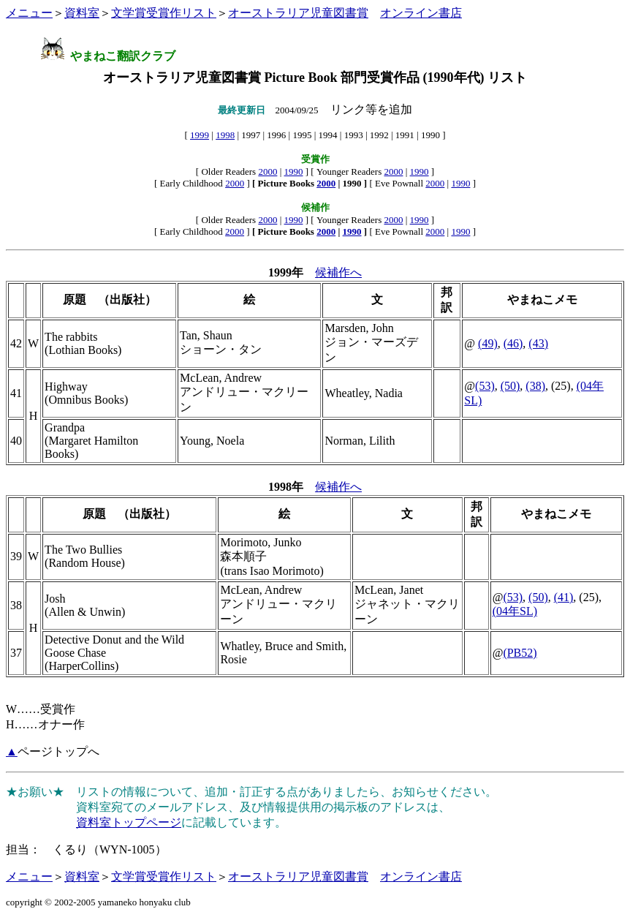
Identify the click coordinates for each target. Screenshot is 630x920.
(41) (564, 597)
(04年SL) (515, 611)
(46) (513, 343)
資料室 (81, 13)
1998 (225, 134)
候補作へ (338, 272)
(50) (510, 386)
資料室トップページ (128, 822)
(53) (485, 386)
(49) (488, 343)
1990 (293, 171)
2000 (267, 171)
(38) (535, 386)
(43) (538, 343)
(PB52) (519, 652)
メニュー (29, 13)
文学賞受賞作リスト (163, 13)
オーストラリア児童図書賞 (298, 13)
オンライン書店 (421, 13)
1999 (199, 134)
